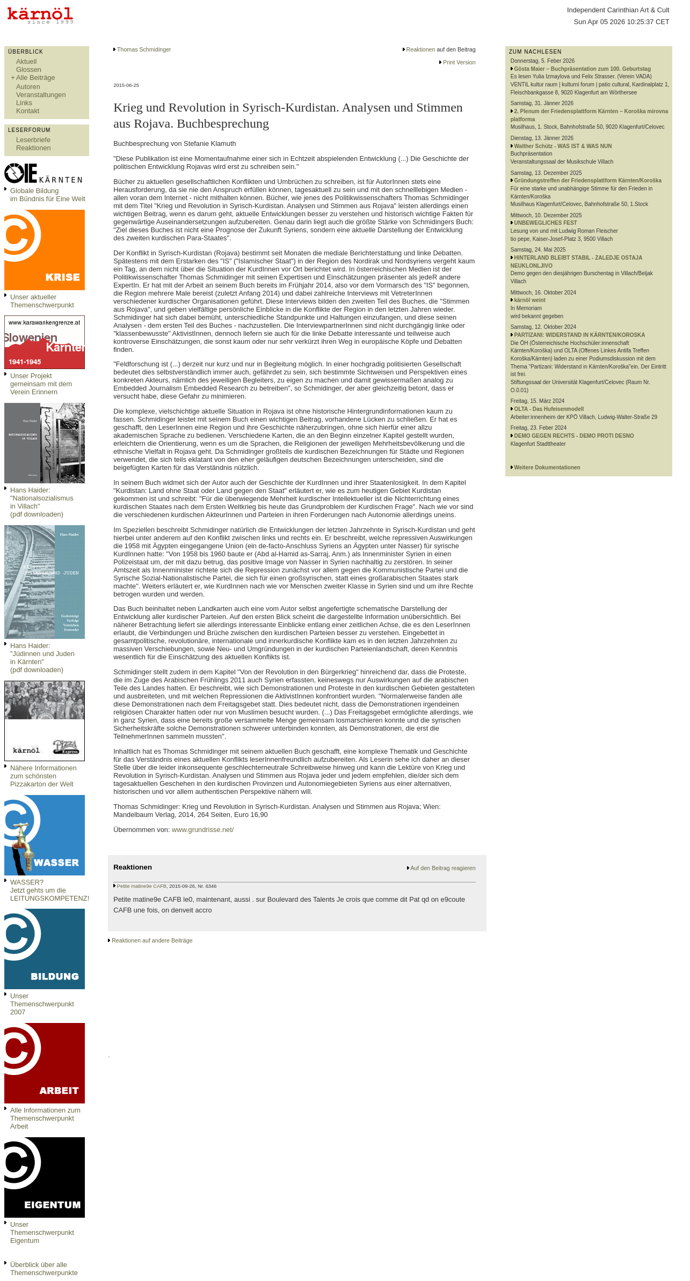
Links (24, 103)
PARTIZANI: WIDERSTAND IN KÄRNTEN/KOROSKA (579, 335)
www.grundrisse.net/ (203, 830)
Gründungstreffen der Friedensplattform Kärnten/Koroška (588, 180)
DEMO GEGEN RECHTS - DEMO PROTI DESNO (574, 436)
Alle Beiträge (35, 77)
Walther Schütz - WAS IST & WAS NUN (563, 146)
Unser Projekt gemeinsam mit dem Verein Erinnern (41, 384)
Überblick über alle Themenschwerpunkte (44, 1269)
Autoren (28, 87)
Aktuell (26, 61)
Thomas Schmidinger (144, 49)
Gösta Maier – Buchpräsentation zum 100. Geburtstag (582, 69)
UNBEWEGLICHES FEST (545, 223)
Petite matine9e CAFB (141, 886)
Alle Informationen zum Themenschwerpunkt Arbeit (45, 1118)
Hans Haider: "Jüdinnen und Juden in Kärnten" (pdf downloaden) (42, 658)
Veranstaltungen (41, 95)
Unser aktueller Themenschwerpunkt (42, 301)
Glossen (28, 69)
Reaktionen (33, 148)
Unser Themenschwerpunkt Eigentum (42, 1232)
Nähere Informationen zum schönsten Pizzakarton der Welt (43, 776)
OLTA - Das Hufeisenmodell (549, 409)
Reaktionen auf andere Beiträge (152, 940)
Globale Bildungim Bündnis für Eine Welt (47, 195)
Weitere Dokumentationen (547, 467)
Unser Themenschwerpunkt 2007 (42, 1004)
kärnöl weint (530, 300)
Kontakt (27, 111)
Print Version (459, 62)
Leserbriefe (33, 140)
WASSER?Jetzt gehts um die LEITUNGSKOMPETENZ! (49, 890)
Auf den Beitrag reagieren (442, 868)
